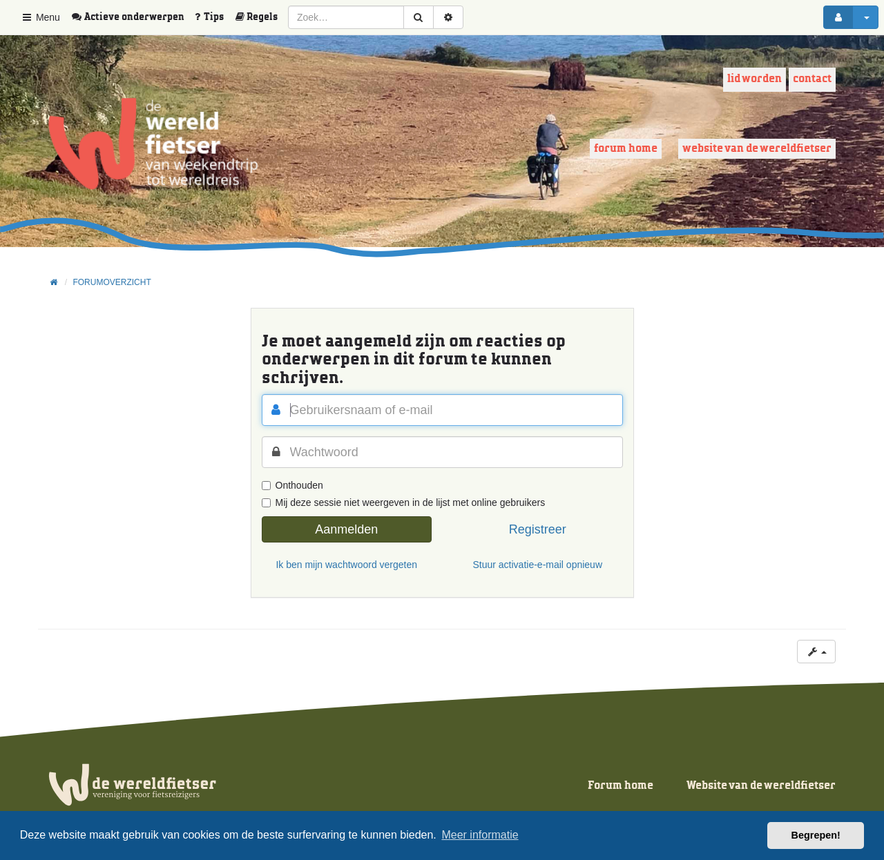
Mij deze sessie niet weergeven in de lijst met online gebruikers (404, 502)
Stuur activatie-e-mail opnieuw (537, 564)
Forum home (625, 149)
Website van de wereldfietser (757, 149)
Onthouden (292, 485)
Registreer (537, 529)
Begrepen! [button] (815, 835)
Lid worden (754, 79)
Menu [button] (40, 17)
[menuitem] (132, 17)
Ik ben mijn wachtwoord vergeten (346, 564)
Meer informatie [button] (479, 835)
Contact (812, 79)
